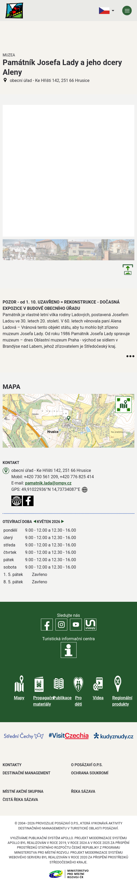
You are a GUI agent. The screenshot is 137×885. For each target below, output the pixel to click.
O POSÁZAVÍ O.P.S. (86, 765)
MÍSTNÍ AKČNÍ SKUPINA (23, 791)
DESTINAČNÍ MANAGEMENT (26, 773)
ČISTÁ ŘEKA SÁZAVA (20, 800)
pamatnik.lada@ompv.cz (48, 483)
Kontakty (12, 765)
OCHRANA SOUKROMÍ (89, 773)
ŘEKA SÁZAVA (83, 791)
